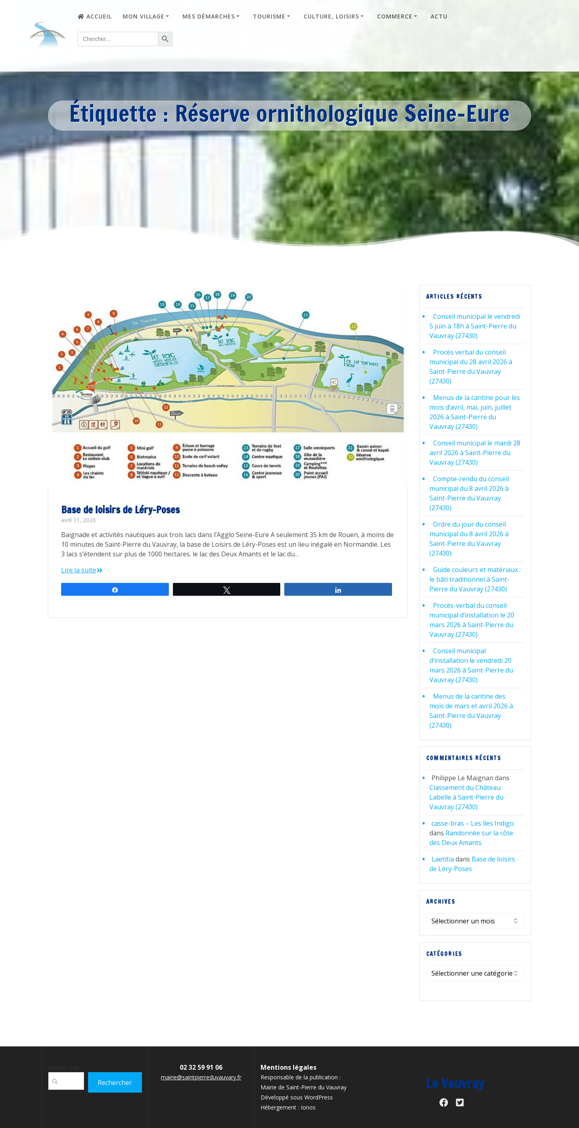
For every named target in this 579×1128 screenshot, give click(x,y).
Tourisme (269, 16)
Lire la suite (78, 570)
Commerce (395, 16)
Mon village (143, 16)
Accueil (95, 16)
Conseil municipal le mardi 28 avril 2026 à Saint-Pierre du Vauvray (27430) (474, 453)
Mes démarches (209, 16)
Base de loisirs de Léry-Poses (120, 510)
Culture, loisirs (331, 16)
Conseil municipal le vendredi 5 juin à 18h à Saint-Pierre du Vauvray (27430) (474, 326)
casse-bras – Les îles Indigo (472, 823)
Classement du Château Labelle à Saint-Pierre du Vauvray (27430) (466, 797)
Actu (439, 16)
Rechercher (64, 1067)
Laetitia (442, 859)
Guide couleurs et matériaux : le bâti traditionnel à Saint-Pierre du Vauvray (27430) (475, 579)
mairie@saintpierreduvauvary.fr (201, 1077)
